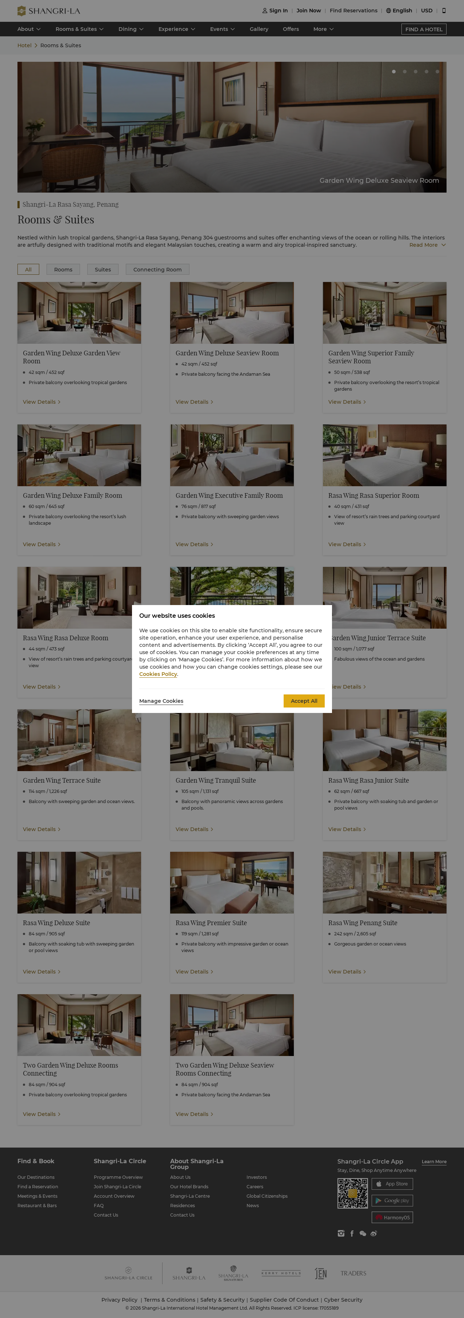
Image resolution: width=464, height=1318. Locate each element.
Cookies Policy (158, 674)
